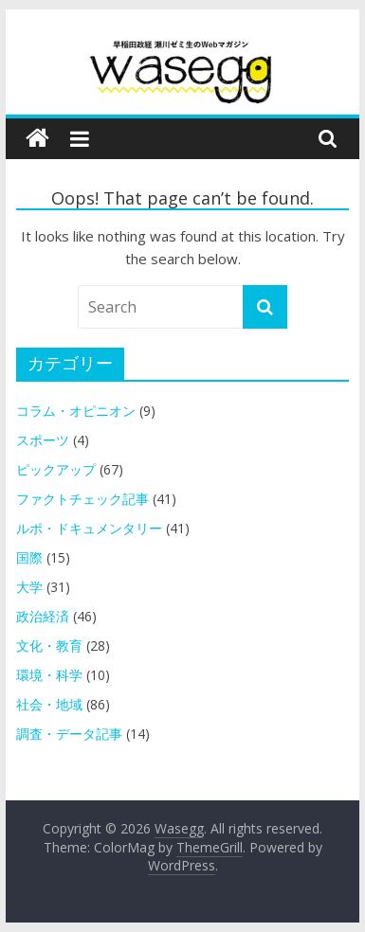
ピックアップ (56, 469)
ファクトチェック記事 (82, 499)
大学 (29, 587)
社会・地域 (49, 704)
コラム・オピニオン (76, 411)
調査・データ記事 (69, 734)
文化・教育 (49, 645)
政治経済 (42, 616)
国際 (29, 557)
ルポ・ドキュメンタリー (89, 528)
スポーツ (42, 440)
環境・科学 (49, 675)
